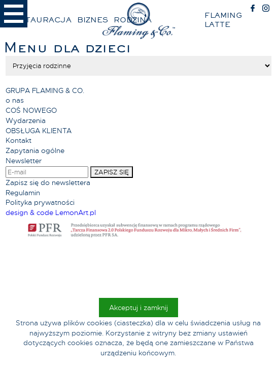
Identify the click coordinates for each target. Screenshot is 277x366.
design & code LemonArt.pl (51, 212)
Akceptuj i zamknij (138, 307)
